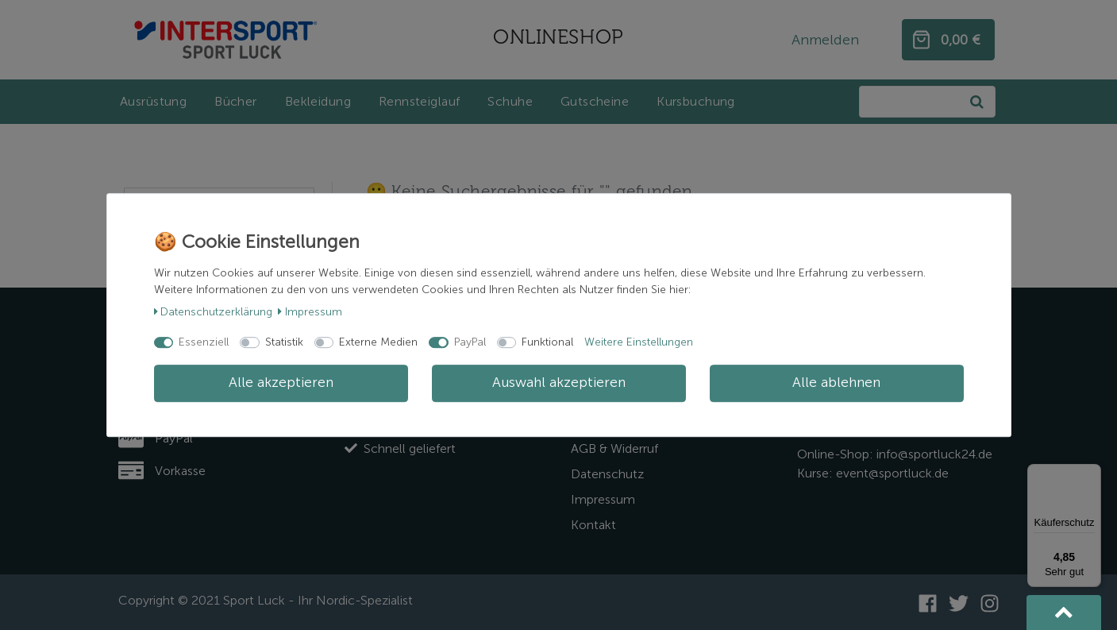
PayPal (470, 342)
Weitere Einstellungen (638, 342)
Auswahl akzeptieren (559, 383)
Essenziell (204, 342)
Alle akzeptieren (281, 383)
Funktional (547, 342)
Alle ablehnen (836, 383)
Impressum (310, 312)
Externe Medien (378, 342)
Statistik (284, 342)
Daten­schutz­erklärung (213, 312)
